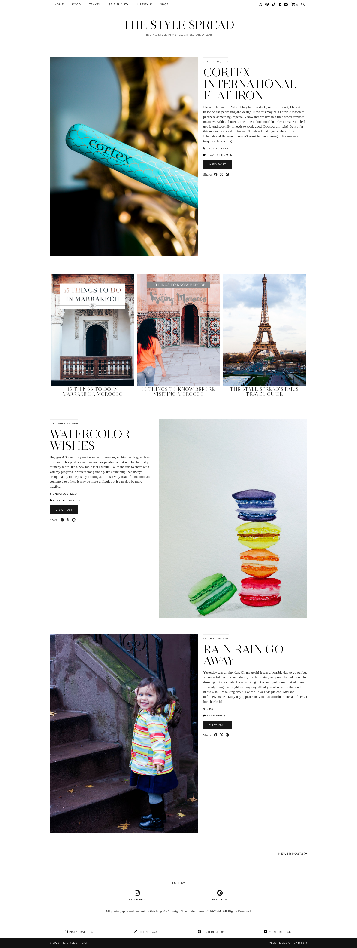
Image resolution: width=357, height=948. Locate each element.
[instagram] (137, 896)
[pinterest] (219, 896)
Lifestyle (144, 4)
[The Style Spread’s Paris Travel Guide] (264, 330)
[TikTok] (273, 4)
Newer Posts (292, 853)
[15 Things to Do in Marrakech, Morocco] (92, 330)
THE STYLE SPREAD (178, 25)
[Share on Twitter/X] (221, 174)
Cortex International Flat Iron (249, 83)
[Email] (286, 4)
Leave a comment (218, 154)
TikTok (145, 931)
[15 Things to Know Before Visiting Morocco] (178, 330)
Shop (164, 4)
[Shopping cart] (294, 4)
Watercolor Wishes (90, 440)
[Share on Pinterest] (227, 174)
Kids (209, 709)
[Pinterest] (267, 4)
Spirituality (119, 4)
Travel (94, 4)
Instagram (80, 931)
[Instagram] (260, 4)
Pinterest (211, 931)
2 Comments (214, 715)
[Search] (303, 4)
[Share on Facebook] (216, 174)
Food (76, 4)
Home (59, 4)
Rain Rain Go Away (243, 655)
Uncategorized (218, 148)
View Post (217, 164)
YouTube (277, 931)
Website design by (287, 942)
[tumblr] (280, 4)
